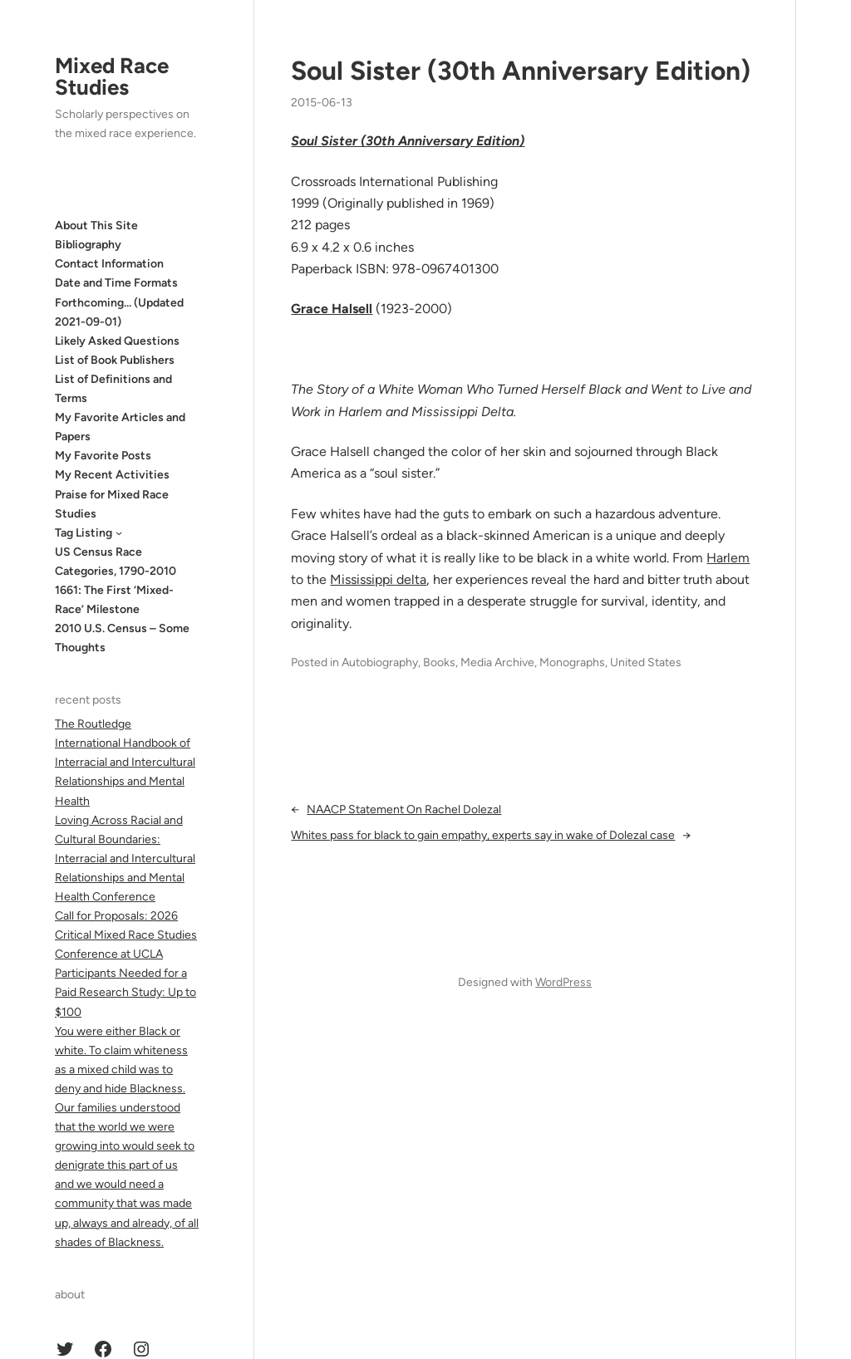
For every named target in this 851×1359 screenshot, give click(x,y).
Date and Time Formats (116, 283)
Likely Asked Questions (117, 341)
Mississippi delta (378, 579)
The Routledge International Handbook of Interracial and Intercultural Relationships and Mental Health (125, 762)
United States (645, 662)
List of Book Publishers (115, 360)
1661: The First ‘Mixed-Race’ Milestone (114, 599)
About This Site (96, 225)
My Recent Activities (112, 475)
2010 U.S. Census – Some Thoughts (122, 638)
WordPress (563, 982)
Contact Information (109, 264)
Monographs (572, 662)
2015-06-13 (321, 103)
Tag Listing (83, 533)
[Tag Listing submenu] (119, 532)
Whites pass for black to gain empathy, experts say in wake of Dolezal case (483, 835)
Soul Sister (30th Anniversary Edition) (520, 70)
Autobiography (380, 662)
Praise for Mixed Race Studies (112, 504)
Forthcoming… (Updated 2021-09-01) (119, 312)
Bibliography (88, 245)
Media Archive (497, 662)
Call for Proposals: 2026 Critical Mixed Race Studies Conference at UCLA (126, 935)
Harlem (728, 558)
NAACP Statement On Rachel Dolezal (404, 809)
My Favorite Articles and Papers (120, 427)
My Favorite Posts (103, 456)
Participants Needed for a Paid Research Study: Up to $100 (125, 992)
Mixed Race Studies (112, 76)
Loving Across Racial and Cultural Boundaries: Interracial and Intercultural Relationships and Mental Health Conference (125, 858)
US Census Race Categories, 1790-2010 (115, 561)
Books (439, 662)
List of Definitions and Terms (113, 388)
